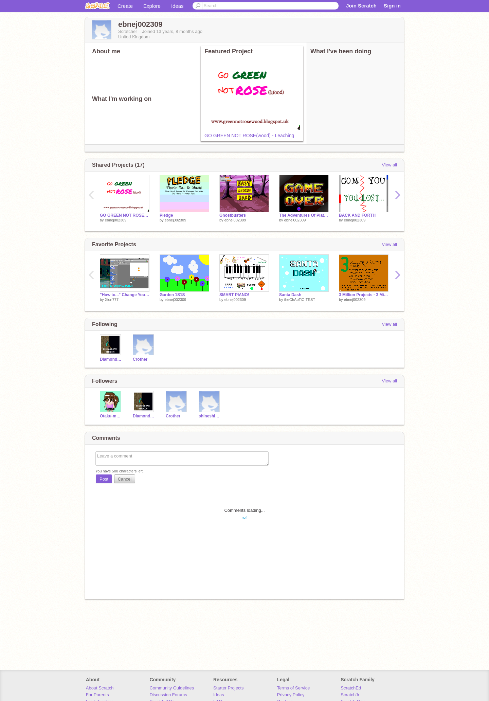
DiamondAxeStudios (111, 359)
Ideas (177, 6)
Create (125, 6)
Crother (140, 359)
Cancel (124, 479)
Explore (152, 6)
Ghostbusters (232, 215)
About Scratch (100, 687)
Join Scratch (361, 5)
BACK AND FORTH (357, 215)
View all (389, 164)
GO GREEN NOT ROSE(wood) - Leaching (249, 135)
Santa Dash (290, 294)
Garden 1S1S (172, 294)
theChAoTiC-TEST (299, 300)
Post (103, 479)
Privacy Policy (291, 694)
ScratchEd (351, 687)
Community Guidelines (171, 687)
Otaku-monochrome (111, 416)
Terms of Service (293, 687)
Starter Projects (228, 687)
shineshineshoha (210, 416)
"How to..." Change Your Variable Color (124, 294)
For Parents (97, 694)
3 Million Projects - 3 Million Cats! (363, 294)
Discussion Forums (168, 694)
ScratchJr (350, 694)
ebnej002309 (116, 220)
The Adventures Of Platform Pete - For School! (304, 215)
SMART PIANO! (234, 294)
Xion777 (112, 300)
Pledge (166, 215)
